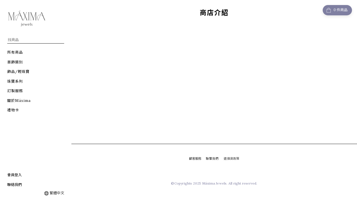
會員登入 (14, 175)
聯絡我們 (14, 184)
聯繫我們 (212, 159)
